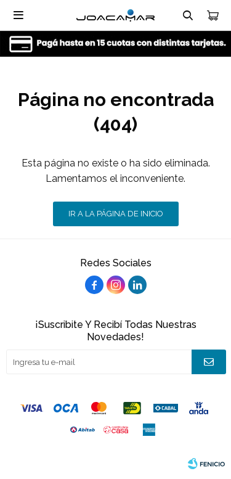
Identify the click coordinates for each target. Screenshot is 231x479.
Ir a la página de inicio (115, 213)
